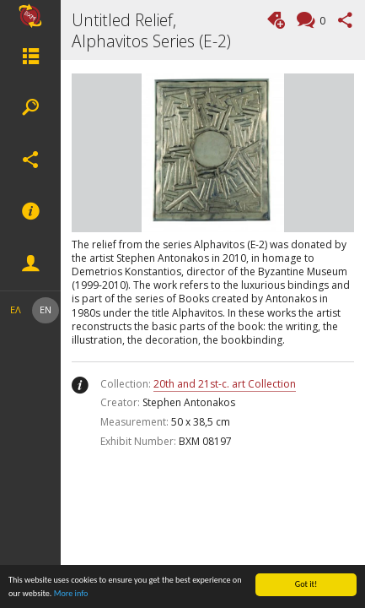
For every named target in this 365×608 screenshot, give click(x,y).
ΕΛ (15, 309)
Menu (30, 55)
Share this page (345, 20)
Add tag (276, 20)
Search (30, 108)
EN (45, 309)
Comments (320, 21)
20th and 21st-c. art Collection (224, 384)
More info (71, 594)
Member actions (30, 264)
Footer (30, 212)
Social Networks (30, 159)
